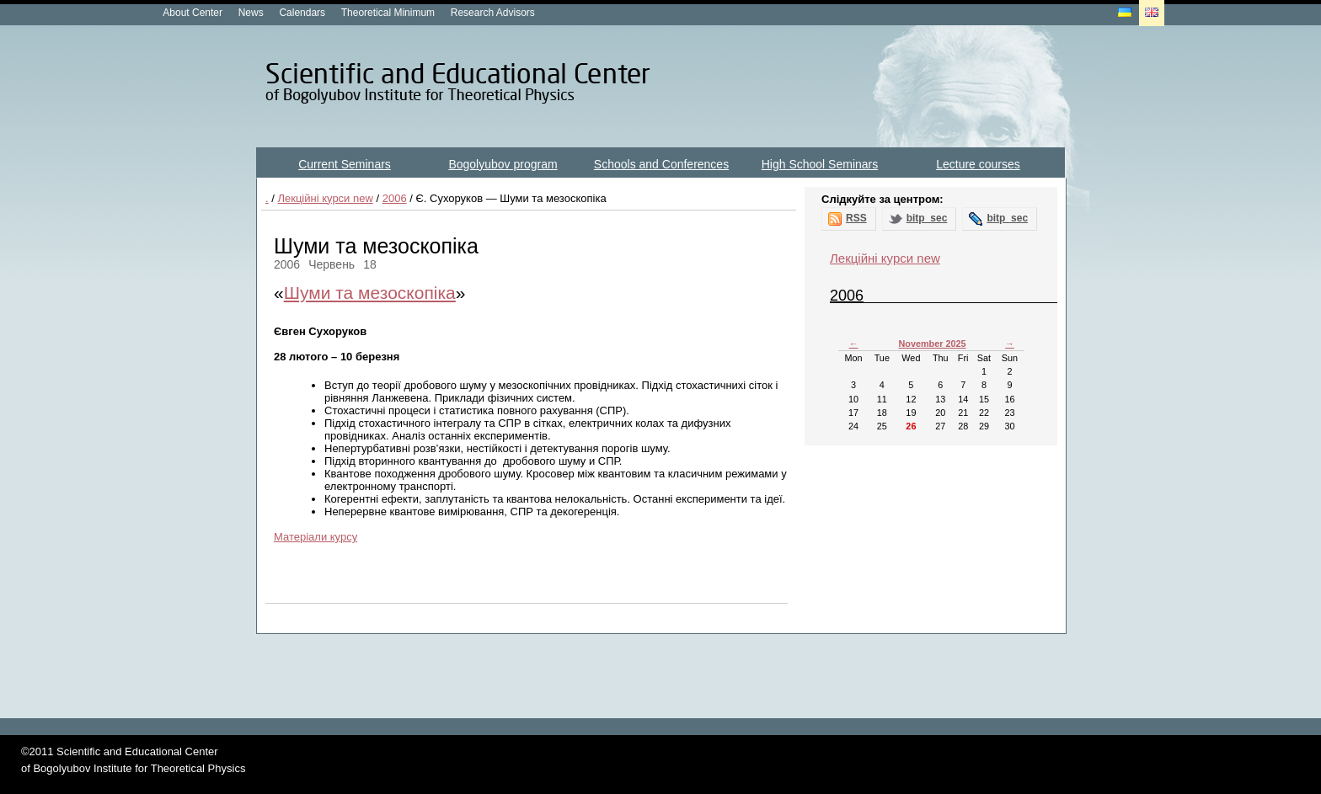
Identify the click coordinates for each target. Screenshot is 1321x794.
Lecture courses (978, 164)
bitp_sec (927, 218)
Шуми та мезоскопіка (370, 292)
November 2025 (931, 343)
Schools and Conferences (661, 164)
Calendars (302, 13)
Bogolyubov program (502, 164)
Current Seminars (344, 164)
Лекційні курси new (324, 198)
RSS (856, 218)
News (251, 13)
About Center (192, 13)
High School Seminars (820, 164)
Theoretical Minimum (388, 13)
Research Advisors (493, 13)
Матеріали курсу (315, 536)
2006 (394, 198)
